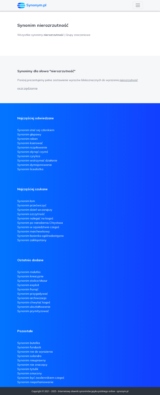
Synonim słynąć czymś (32, 152)
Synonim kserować (30, 143)
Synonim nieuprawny (31, 360)
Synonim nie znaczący (32, 364)
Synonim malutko (29, 272)
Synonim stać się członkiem (35, 130)
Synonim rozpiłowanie (32, 147)
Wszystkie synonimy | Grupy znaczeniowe (53, 35)
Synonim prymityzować (33, 311)
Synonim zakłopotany (32, 240)
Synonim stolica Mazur (32, 280)
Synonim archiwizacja (31, 298)
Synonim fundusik (29, 347)
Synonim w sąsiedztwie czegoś (38, 227)
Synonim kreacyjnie (30, 276)
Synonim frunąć (27, 289)
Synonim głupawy (29, 134)
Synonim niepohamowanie (35, 382)
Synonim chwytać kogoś (33, 302)
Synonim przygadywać (32, 293)
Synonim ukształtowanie (33, 306)
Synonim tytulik (27, 369)
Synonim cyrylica (28, 156)
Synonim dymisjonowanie (34, 165)
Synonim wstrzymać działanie (37, 160)
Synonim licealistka (30, 169)
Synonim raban (27, 138)
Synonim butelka (28, 343)
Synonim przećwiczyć (31, 205)
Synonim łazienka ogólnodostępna (40, 236)
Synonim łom (26, 201)
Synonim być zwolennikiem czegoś (40, 377)
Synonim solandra (29, 356)
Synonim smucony (29, 373)
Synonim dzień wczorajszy (34, 209)
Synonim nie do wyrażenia (35, 351)
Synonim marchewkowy (33, 231)
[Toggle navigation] (138, 5)
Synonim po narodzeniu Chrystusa (40, 222)
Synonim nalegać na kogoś (35, 218)
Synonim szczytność (31, 214)
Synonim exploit (28, 285)
